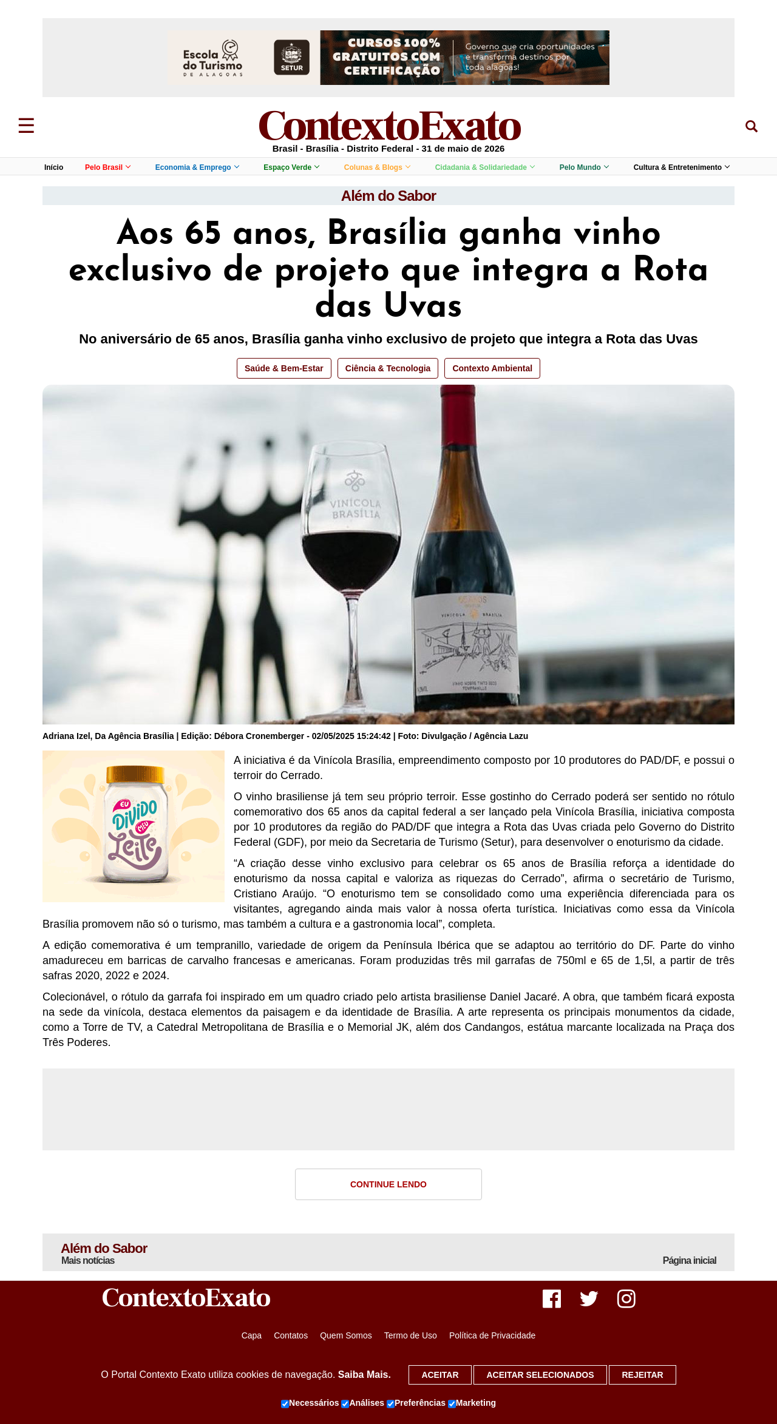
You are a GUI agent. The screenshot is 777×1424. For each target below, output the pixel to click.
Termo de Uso (410, 1335)
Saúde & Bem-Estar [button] (284, 368)
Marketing (472, 1403)
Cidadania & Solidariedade (484, 167)
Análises (362, 1403)
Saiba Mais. (364, 1374)
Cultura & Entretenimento (681, 167)
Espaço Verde (291, 167)
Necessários (310, 1403)
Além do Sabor (388, 195)
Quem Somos (346, 1335)
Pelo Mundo (584, 167)
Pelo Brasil (107, 167)
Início (53, 167)
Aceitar (439, 1375)
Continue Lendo (388, 1184)
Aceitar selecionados (540, 1375)
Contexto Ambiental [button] (492, 368)
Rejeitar (642, 1375)
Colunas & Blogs (377, 167)
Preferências (416, 1403)
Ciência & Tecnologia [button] (388, 368)
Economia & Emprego (197, 167)
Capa (252, 1335)
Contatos (291, 1335)
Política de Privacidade (492, 1335)
